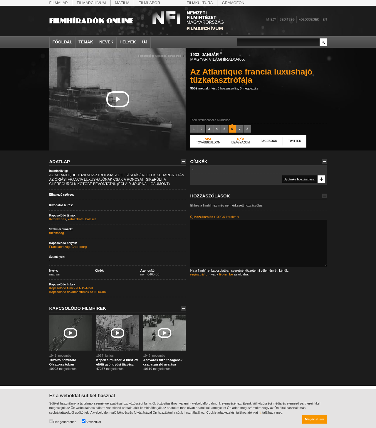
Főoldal (63, 42)
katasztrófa (76, 219)
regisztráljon (199, 274)
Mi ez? (271, 19)
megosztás (249, 88)
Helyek (128, 42)
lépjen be (226, 274)
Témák (85, 42)
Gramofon (233, 3)
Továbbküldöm (208, 142)
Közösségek (308, 19)
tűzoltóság (56, 233)
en (325, 19)
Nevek (106, 42)
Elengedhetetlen (63, 421)
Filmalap (58, 3)
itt (260, 412)
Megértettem (314, 419)
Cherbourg (79, 246)
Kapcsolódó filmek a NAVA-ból (71, 288)
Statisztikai (91, 421)
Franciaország (59, 246)
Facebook (269, 141)
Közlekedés (57, 219)
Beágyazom (240, 142)
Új (144, 42)
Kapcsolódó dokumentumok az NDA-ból (78, 292)
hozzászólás (227, 88)
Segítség (287, 19)
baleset (90, 219)
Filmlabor (149, 3)
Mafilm (122, 3)
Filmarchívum (91, 3)
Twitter (294, 141)
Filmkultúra (200, 3)
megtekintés (203, 88)
